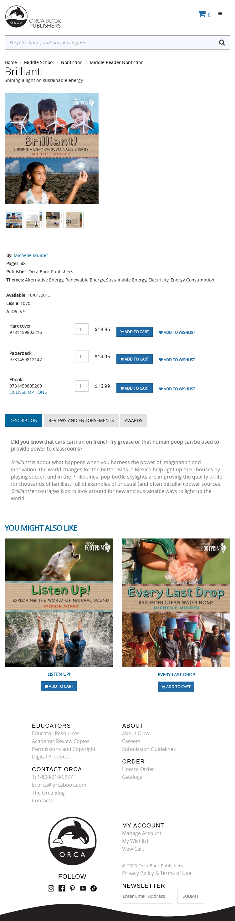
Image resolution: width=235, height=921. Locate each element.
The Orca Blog (48, 792)
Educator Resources (55, 733)
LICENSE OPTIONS (28, 392)
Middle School (39, 62)
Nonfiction (72, 62)
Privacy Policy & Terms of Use (156, 873)
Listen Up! (59, 674)
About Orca (135, 733)
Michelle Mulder (31, 255)
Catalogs (132, 777)
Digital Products (51, 756)
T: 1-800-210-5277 (52, 777)
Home (11, 62)
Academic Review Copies (60, 741)
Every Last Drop (176, 674)
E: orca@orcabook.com (59, 784)
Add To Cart (134, 331)
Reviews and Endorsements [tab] (81, 420)
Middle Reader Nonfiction (117, 62)
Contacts (42, 800)
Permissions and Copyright (64, 749)
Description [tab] (23, 420)
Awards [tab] (133, 420)
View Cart (133, 848)
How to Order (138, 769)
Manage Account (141, 833)
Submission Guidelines (149, 749)
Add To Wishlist (177, 332)
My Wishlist (135, 841)
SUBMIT (190, 896)
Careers (131, 741)
